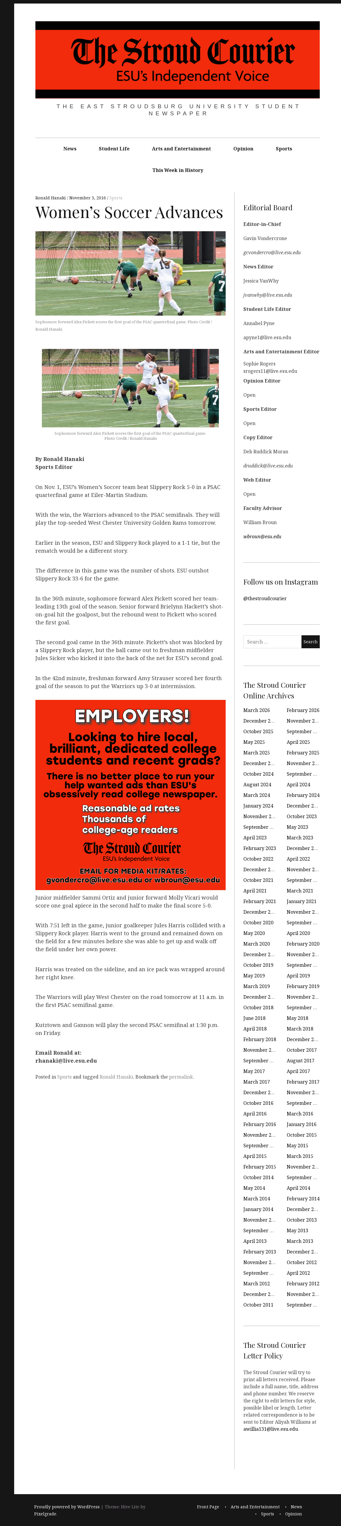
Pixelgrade (45, 1514)
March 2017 (256, 1082)
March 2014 (256, 1198)
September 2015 (261, 1145)
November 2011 (305, 1294)
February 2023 (259, 848)
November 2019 (305, 954)
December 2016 (260, 1092)
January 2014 (258, 1209)
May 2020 (254, 933)
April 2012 (298, 1273)
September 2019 (305, 965)
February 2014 (303, 1198)
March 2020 (256, 944)
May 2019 (254, 975)
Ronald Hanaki (51, 198)
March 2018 (300, 1028)
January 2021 (302, 901)
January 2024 (258, 806)
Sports (284, 148)
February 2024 (303, 795)
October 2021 (258, 880)
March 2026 (256, 710)
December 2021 (260, 869)
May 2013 (297, 1230)
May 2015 (297, 1145)
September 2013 (261, 1230)
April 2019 (298, 975)
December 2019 (260, 954)
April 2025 (298, 742)
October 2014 (258, 1177)
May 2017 (254, 1071)
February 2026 (303, 710)
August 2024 (257, 784)
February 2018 (259, 1039)
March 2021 (300, 890)
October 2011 (258, 1305)
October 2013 (302, 1220)
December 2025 (260, 721)
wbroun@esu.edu (262, 536)
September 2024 (305, 774)
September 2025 (305, 731)
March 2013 (300, 1241)
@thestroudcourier (265, 598)
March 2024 (256, 795)
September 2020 (305, 922)
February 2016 (259, 1124)
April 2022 (298, 859)
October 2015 (302, 1135)
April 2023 (255, 837)
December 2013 (304, 1209)
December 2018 (260, 997)
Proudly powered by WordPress (67, 1506)
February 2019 (303, 986)
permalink (181, 1077)
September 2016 (305, 1103)
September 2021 (305, 880)
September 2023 (261, 827)
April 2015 (255, 1156)
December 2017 (304, 1039)
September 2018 (305, 1007)
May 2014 (254, 1188)
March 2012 (256, 1283)
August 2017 (300, 1060)
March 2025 (256, 752)
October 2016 (258, 1103)
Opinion (243, 148)
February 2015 (259, 1167)
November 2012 (261, 1262)
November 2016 (305, 1092)
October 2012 (302, 1262)
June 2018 (254, 1018)
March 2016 (300, 1113)
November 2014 (305, 1167)
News (69, 148)
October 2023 (302, 816)
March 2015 (300, 1156)
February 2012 (303, 1283)
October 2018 (258, 1007)
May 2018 (297, 1018)
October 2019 (258, 965)
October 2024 (258, 774)
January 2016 (302, 1124)
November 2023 (261, 816)
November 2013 (261, 1220)
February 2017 (303, 1082)
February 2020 (303, 944)
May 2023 (297, 827)
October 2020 (258, 922)
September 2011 (305, 1305)
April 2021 (255, 890)
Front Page (208, 1506)
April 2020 (298, 933)
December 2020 (260, 912)
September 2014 (305, 1177)
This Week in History (177, 170)
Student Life (114, 148)
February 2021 (259, 901)
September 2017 (261, 1060)
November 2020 (305, 912)
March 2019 (256, 986)
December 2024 (260, 763)
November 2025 (305, 721)
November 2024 (305, 763)
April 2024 (298, 784)
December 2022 (304, 848)
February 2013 (259, 1251)
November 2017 (261, 1050)
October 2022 (258, 859)
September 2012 (261, 1273)
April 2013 (255, 1241)
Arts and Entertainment (181, 148)
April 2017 (298, 1071)
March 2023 (300, 837)
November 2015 (261, 1135)
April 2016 (255, 1113)
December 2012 (304, 1251)
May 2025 (254, 742)
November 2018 (305, 997)
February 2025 (303, 752)
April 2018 (255, 1028)
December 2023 (304, 806)
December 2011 (260, 1294)
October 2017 (302, 1050)
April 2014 (298, 1188)
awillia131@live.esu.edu (270, 1429)
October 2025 (258, 731)
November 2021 (305, 869)
